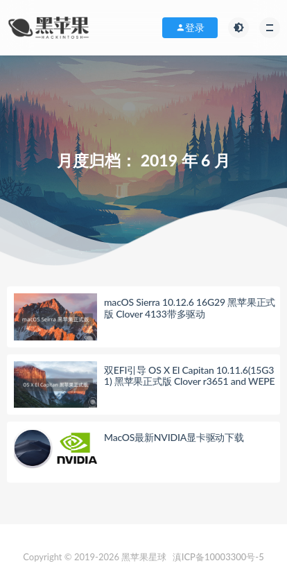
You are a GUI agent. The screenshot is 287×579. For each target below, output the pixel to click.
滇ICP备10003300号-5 (218, 556)
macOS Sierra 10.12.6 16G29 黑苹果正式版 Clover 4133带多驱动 (189, 308)
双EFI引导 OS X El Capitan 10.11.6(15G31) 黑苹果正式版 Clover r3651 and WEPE (189, 376)
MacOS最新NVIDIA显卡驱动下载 (174, 437)
